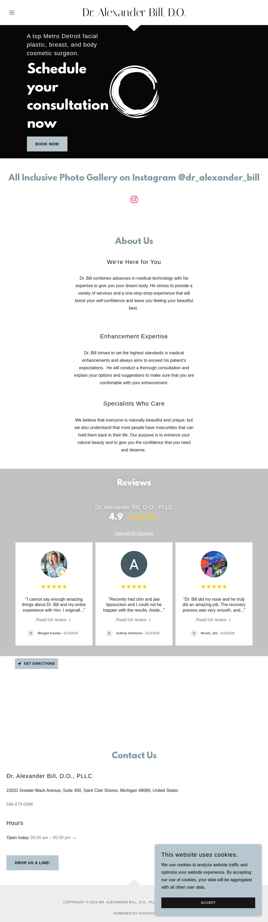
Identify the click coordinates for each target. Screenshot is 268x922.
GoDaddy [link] (147, 913)
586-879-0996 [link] (19, 804)
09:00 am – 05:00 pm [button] (50, 837)
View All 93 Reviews (134, 533)
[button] (25, 12)
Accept (208, 903)
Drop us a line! (32, 863)
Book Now (47, 144)
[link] (134, 15)
